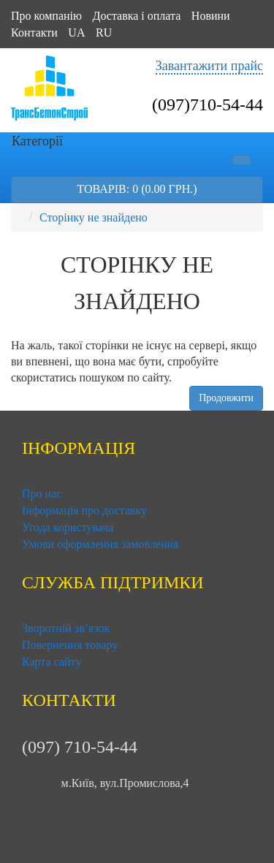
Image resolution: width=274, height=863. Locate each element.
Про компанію (46, 15)
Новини (210, 15)
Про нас (41, 493)
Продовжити (226, 397)
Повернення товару (70, 645)
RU (104, 32)
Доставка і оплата (136, 15)
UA (76, 32)
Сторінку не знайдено (93, 217)
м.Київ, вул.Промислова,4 (125, 782)
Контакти (34, 32)
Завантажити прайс (209, 65)
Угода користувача (67, 527)
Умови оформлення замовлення (100, 544)
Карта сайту (51, 661)
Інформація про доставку (84, 510)
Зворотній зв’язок (66, 628)
